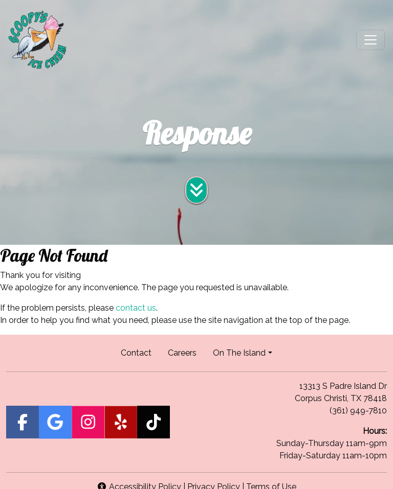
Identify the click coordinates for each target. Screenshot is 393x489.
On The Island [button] (239, 353)
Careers (186, 352)
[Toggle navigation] (370, 40)
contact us (136, 308)
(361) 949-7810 (358, 410)
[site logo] (37, 39)
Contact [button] (140, 352)
